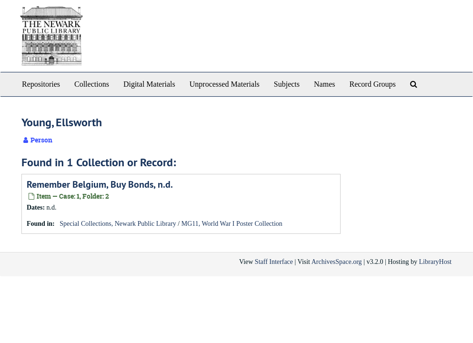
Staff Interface (274, 261)
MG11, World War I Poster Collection (231, 223)
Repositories (41, 84)
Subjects (287, 84)
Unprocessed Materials (225, 84)
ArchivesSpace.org (337, 261)
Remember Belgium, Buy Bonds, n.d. (100, 184)
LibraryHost (435, 261)
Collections (91, 84)
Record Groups (372, 84)
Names (324, 84)
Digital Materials (149, 84)
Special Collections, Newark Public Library (118, 223)
